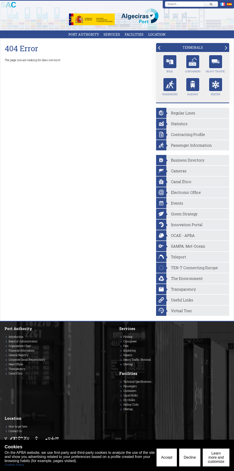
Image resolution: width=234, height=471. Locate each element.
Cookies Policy (14, 464)
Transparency (17, 369)
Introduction (16, 336)
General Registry (18, 355)
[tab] (192, 47)
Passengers (170, 86)
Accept (166, 457)
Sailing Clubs (131, 404)
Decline (190, 457)
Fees (126, 346)
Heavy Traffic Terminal (137, 359)
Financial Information (22, 350)
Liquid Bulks (130, 395)
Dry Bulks (129, 400)
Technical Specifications (137, 381)
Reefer (215, 86)
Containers (192, 63)
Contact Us (15, 431)
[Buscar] (211, 4)
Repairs (127, 355)
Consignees (130, 341)
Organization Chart (20, 346)
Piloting (127, 336)
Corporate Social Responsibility (27, 359)
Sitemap (128, 364)
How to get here (18, 426)
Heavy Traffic (215, 63)
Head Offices (16, 364)
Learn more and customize (216, 457)
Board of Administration (23, 341)
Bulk (169, 63)
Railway (192, 86)
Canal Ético (15, 373)
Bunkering (129, 350)
